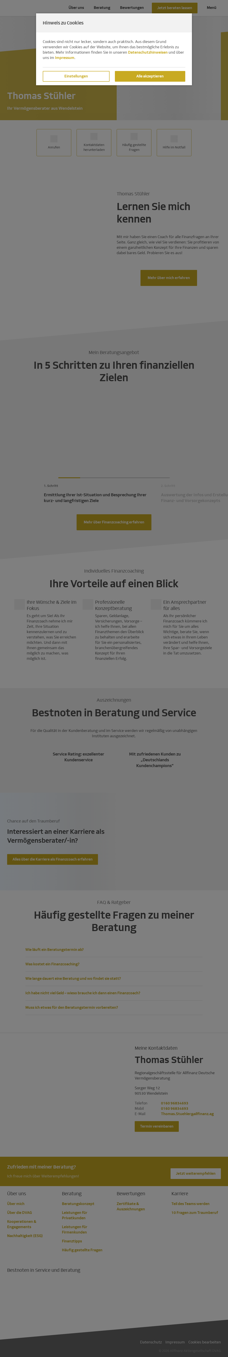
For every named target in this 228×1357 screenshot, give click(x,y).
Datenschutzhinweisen (148, 52)
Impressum (64, 57)
